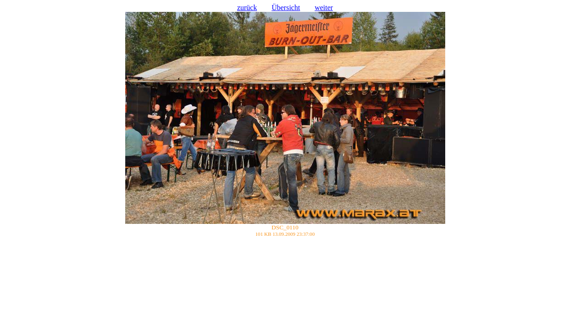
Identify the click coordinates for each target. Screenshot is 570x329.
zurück (247, 7)
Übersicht (286, 7)
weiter (323, 7)
